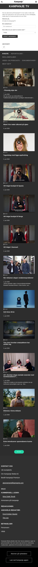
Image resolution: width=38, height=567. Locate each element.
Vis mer (19, 451)
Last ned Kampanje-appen (19, 560)
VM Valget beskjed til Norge (13, 216)
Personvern (5, 528)
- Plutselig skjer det (10, 90)
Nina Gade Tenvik (9, 496)
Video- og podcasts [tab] (11, 60)
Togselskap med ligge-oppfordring (15, 155)
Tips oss (6, 518)
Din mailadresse (6, 23)
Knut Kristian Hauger (10, 514)
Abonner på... (6, 18)
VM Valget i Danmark (10, 247)
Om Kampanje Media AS (10, 474)
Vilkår (3, 531)
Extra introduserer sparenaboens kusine (17, 441)
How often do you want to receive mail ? (13, 29)
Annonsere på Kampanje (10, 500)
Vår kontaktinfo (6, 470)
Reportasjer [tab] (17, 53)
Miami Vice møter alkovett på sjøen (15, 124)
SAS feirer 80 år (9, 312)
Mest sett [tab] (6, 64)
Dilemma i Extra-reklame (12, 411)
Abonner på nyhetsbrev (19, 554)
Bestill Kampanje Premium (10, 478)
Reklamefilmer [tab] (9, 57)
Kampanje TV (19, 6)
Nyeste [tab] (5, 53)
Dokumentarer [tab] (28, 60)
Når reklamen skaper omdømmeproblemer (18, 278)
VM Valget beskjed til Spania (13, 186)
